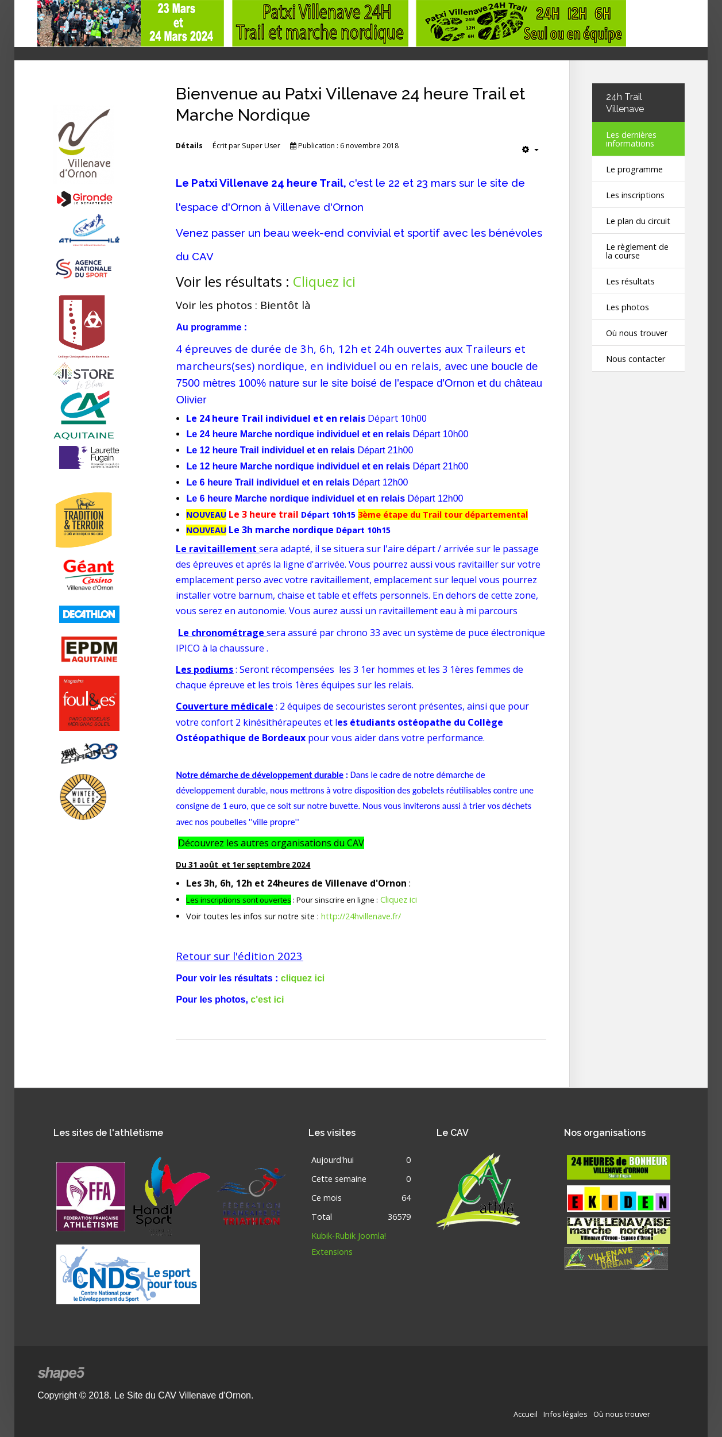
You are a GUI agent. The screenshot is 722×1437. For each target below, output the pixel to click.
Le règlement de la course (637, 251)
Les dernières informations (631, 139)
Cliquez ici (324, 281)
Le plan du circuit (638, 220)
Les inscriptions (635, 195)
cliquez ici (303, 978)
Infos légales (565, 1413)
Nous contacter (635, 358)
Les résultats (630, 281)
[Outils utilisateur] (530, 149)
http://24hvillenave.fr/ (361, 916)
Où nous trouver (636, 333)
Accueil (525, 1413)
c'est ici (267, 999)
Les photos (627, 307)
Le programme (634, 169)
